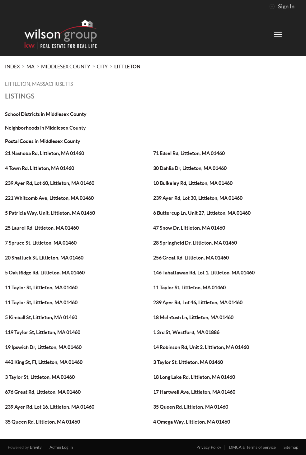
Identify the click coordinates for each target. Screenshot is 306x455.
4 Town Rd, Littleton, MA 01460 (39, 168)
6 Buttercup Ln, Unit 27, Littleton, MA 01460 (202, 212)
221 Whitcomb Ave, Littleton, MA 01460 (49, 197)
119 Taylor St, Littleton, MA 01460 (42, 332)
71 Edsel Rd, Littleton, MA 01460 (189, 153)
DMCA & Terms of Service (252, 447)
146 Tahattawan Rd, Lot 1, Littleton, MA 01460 (204, 272)
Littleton (127, 66)
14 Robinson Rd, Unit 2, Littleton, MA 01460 (201, 347)
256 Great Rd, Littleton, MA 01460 (191, 257)
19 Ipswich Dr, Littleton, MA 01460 (43, 347)
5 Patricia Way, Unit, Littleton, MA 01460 (50, 212)
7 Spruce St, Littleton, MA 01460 (41, 242)
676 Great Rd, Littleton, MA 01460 (43, 391)
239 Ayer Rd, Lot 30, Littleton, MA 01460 (197, 197)
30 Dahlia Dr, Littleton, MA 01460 (190, 168)
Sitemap (291, 447)
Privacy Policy (208, 447)
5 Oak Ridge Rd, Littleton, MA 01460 (45, 272)
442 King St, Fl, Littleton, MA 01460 (43, 362)
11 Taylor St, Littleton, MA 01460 (41, 287)
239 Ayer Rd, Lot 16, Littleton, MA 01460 (49, 406)
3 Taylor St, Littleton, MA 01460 (188, 362)
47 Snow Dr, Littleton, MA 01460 (189, 227)
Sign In (281, 6)
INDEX (12, 66)
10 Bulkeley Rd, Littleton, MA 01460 (193, 183)
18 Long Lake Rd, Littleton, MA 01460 (194, 377)
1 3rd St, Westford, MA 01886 (186, 332)
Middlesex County (65, 66)
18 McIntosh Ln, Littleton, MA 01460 (193, 317)
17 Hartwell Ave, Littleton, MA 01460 (194, 391)
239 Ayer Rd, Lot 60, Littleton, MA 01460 (49, 183)
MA (30, 66)
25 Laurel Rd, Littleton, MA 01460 (42, 227)
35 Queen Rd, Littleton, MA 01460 (190, 406)
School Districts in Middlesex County (46, 114)
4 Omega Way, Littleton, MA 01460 (191, 421)
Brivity (36, 447)
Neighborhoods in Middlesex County (45, 128)
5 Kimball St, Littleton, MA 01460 (41, 317)
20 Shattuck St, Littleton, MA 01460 (44, 257)
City (102, 66)
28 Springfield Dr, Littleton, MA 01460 (195, 242)
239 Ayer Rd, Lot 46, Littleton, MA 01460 (197, 302)
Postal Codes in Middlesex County (42, 141)
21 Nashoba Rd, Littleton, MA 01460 (44, 153)
